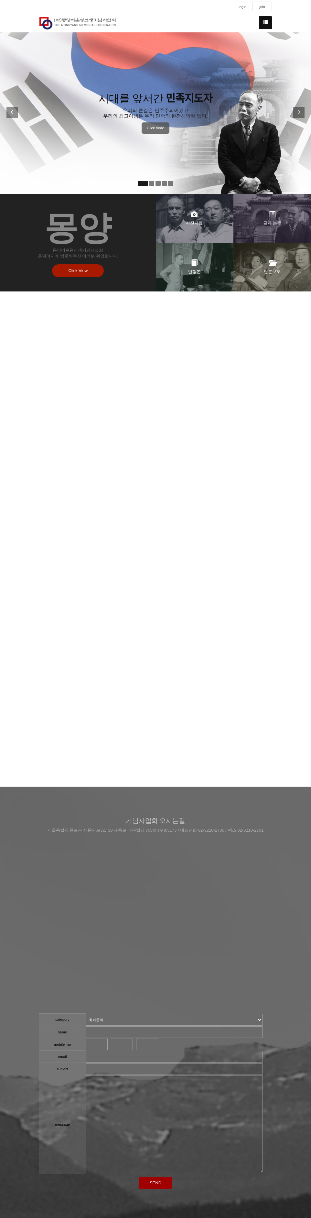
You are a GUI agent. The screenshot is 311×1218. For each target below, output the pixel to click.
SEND (155, 1182)
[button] (11, 113)
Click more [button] (155, 128)
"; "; (174, 1020)
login (242, 7)
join (262, 7)
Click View (78, 270)
